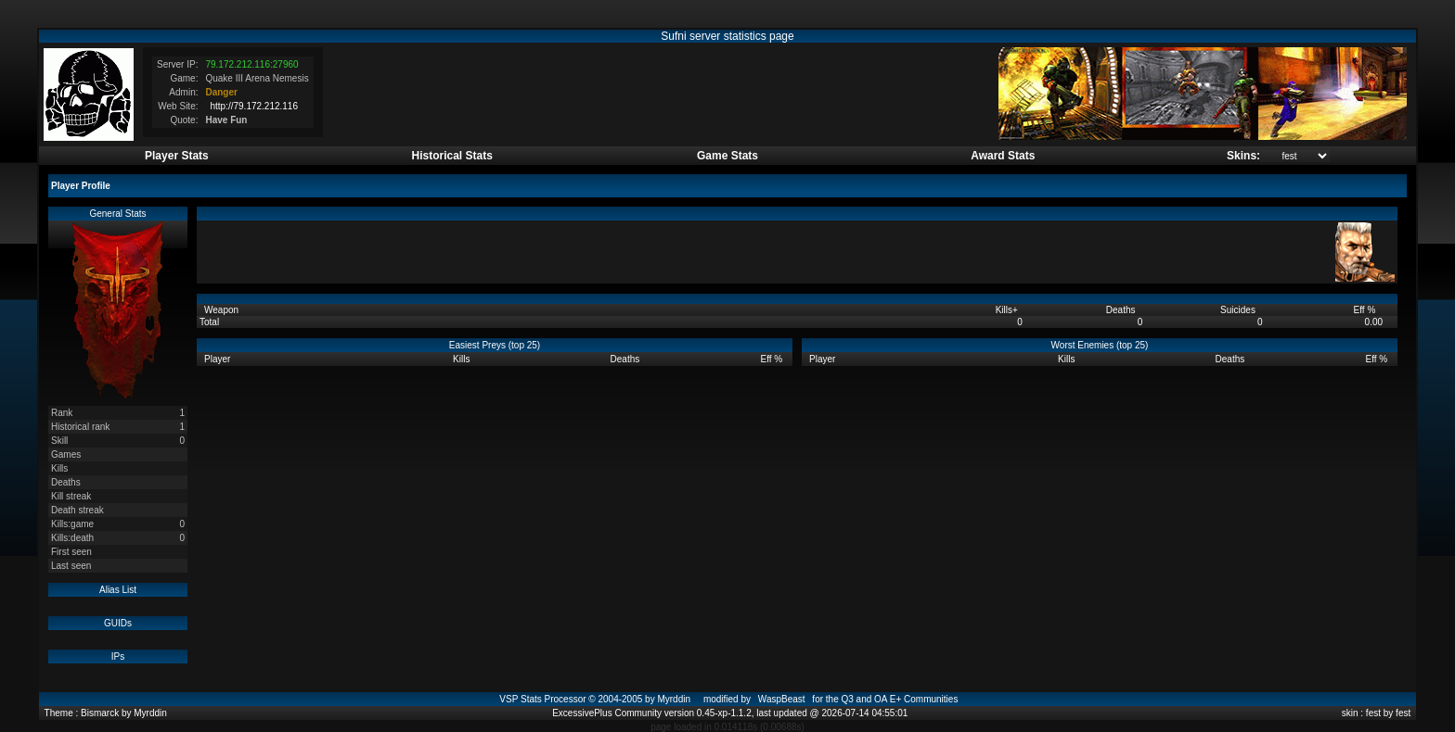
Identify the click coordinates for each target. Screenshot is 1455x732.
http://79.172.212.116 (254, 106)
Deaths (1122, 310)
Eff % (1366, 310)
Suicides (1239, 310)
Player (218, 359)
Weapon (222, 310)
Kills (1007, 310)
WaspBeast (781, 699)
